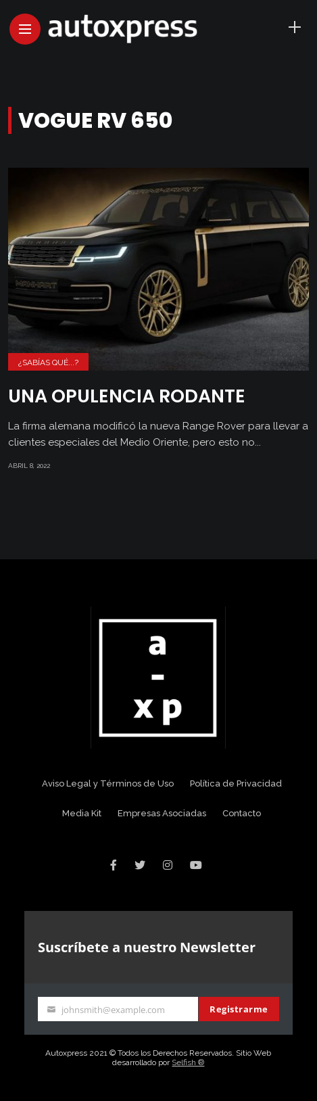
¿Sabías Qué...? (48, 362)
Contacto (241, 813)
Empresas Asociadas (162, 813)
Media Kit (81, 813)
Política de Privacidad (236, 783)
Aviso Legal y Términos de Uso (108, 783)
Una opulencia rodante (126, 395)
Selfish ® (188, 1062)
